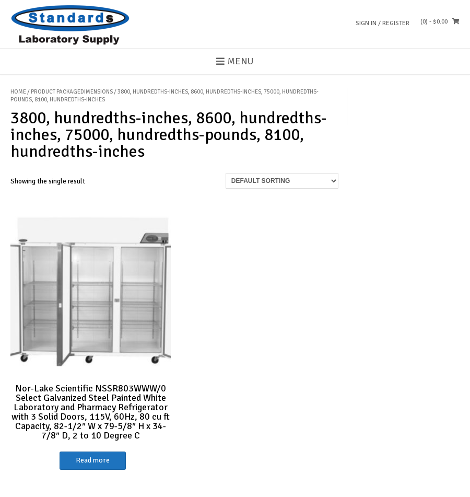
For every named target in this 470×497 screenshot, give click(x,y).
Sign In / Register (382, 23)
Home (18, 91)
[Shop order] (282, 181)
